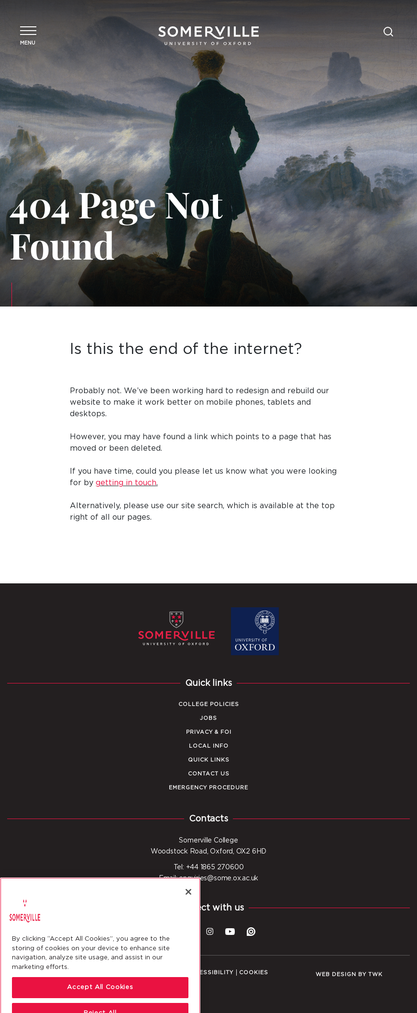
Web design (336, 974)
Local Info (209, 746)
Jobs (208, 718)
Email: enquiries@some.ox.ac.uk (208, 878)
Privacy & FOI (208, 732)
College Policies (208, 704)
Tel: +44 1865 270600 (209, 867)
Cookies (253, 972)
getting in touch (126, 483)
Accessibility (209, 972)
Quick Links (209, 760)
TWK (375, 974)
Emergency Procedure (208, 787)
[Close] (188, 909)
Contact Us (209, 773)
